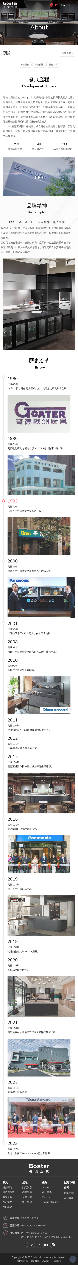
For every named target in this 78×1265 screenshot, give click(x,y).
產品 (44, 1182)
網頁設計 (46, 1261)
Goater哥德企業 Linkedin (39, 1245)
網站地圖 (35, 1261)
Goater (45, 1187)
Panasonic (47, 1197)
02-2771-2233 (29, 1218)
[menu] (72, 5)
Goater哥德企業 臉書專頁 (25, 1245)
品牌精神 (39, 64)
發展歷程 (25, 64)
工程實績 (69, 1197)
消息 (25, 1182)
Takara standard (50, 1202)
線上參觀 (27, 1202)
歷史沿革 (53, 64)
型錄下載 (69, 1182)
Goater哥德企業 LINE (46, 1245)
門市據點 (7, 1202)
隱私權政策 (22, 1261)
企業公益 (27, 1197)
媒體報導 (27, 1192)
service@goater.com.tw (33, 1225)
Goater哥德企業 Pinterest (32, 1245)
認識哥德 (7, 1187)
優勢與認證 (9, 1192)
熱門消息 (27, 1187)
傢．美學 (47, 1192)
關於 (5, 1182)
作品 (66, 1188)
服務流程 (7, 1197)
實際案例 (69, 1193)
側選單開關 (72, 1259)
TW (56, 5)
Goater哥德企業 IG (53, 1245)
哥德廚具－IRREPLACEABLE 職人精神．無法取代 (10, 4)
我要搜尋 (64, 5)
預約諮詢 (7, 1206)
